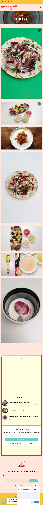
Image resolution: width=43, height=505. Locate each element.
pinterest (8, 2)
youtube (2, 2)
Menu (40, 7)
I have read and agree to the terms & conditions (22, 443)
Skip (32, 502)
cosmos (11, 2)
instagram (5, 2)
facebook (13, 2)
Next (24, 348)
